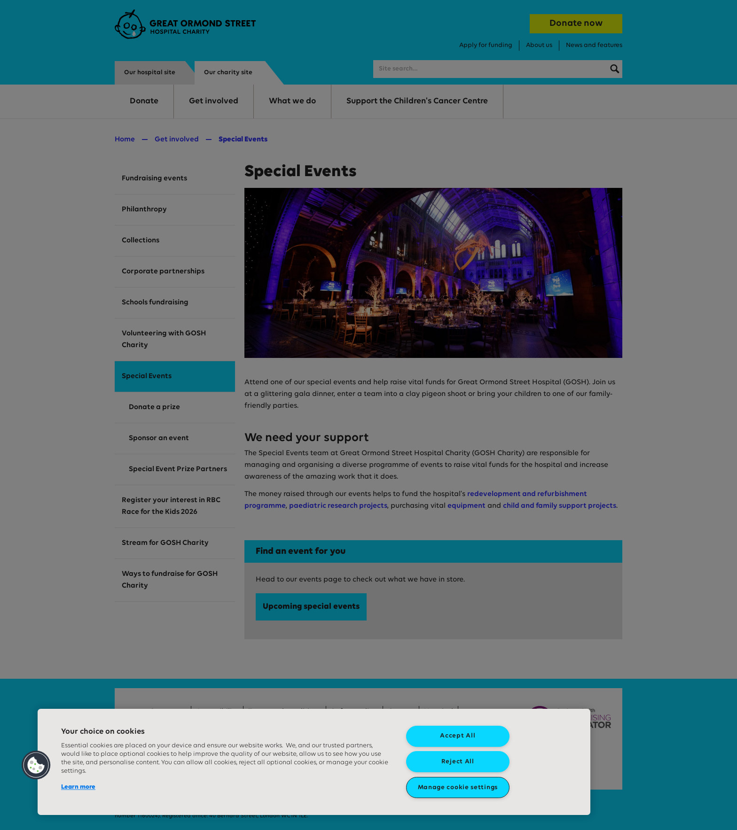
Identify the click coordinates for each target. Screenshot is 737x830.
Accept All (457, 735)
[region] (314, 762)
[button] (36, 765)
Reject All (457, 761)
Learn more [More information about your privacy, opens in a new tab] (78, 787)
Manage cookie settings (458, 787)
